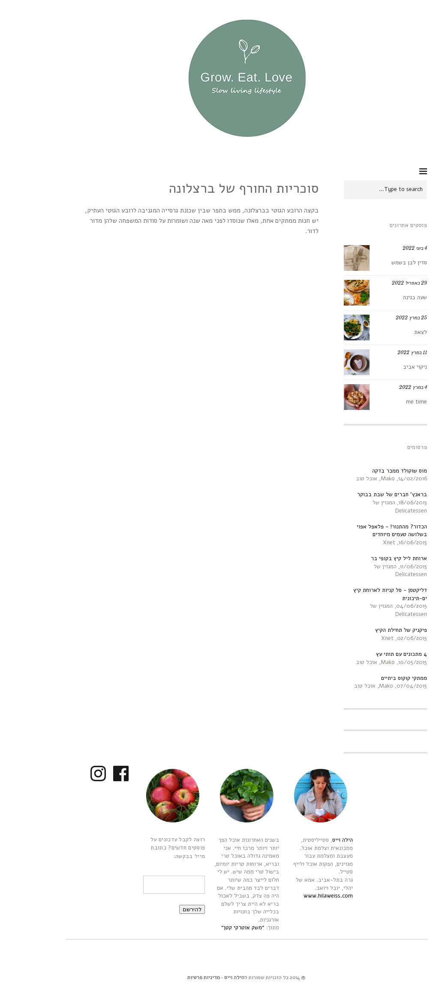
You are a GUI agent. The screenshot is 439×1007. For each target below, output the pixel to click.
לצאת (393, 332)
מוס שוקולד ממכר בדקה (372, 471)
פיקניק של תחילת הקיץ (374, 630)
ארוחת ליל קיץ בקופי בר (372, 558)
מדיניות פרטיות (176, 977)
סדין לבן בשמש (382, 263)
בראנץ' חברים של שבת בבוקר (365, 494)
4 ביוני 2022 (388, 248)
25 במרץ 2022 (384, 318)
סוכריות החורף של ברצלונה (217, 188)
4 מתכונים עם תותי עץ (374, 654)
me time (389, 402)
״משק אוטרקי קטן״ (216, 927)
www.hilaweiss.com (301, 896)
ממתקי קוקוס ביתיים (377, 678)
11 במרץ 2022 (385, 352)
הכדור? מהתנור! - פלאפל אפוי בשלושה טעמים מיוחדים (365, 531)
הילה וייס (315, 840)
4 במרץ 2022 (386, 387)
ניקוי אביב (388, 367)
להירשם (165, 909)
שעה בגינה (388, 297)
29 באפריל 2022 (382, 283)
